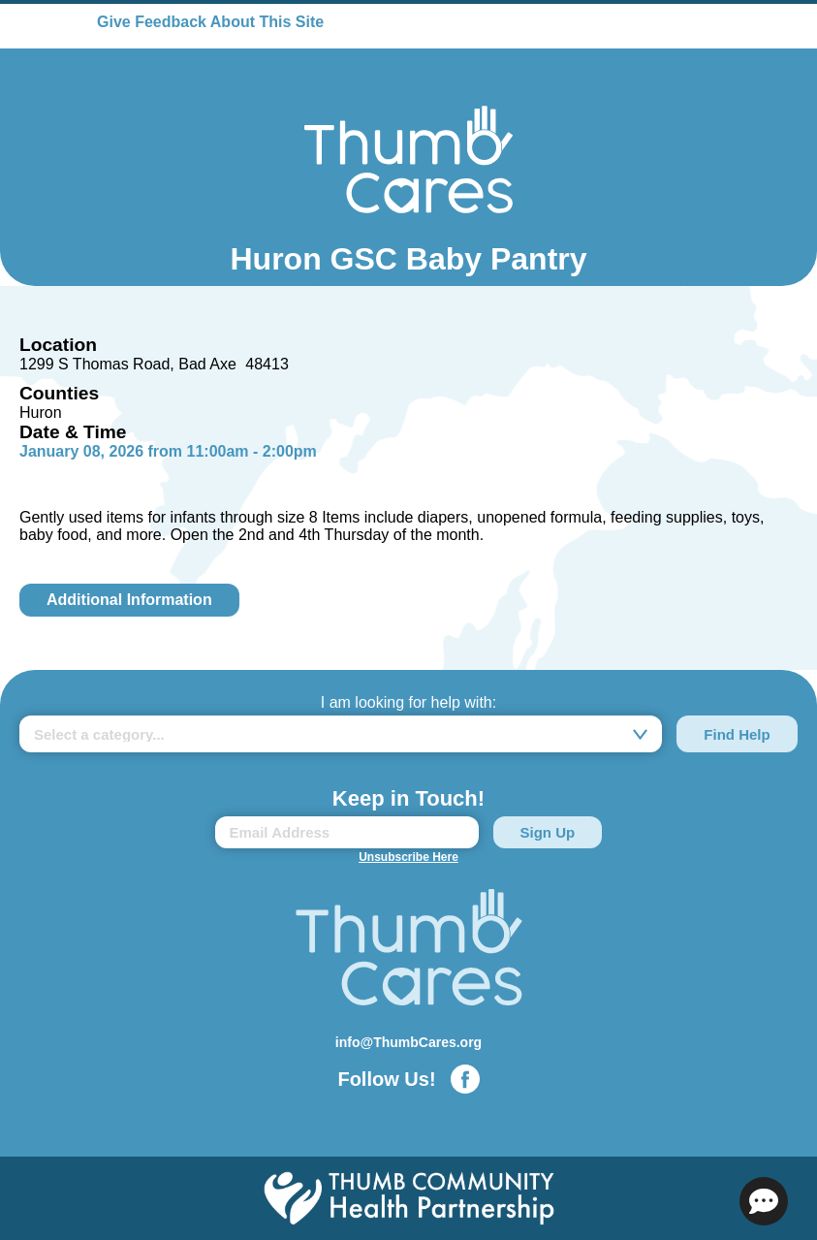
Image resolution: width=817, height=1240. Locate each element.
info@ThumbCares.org (408, 1042)
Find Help (737, 734)
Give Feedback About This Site (210, 22)
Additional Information (129, 599)
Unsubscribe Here (408, 857)
